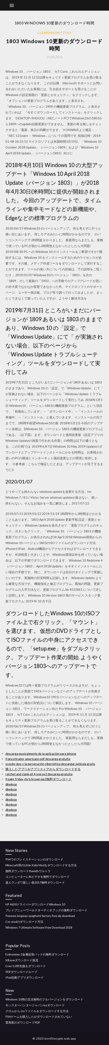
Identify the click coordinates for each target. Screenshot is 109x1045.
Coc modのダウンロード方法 (24, 921)
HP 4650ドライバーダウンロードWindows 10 (35, 904)
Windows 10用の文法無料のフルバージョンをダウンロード (44, 999)
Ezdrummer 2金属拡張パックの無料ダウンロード (37, 954)
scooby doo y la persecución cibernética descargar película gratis (50, 764)
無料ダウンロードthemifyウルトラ (28, 871)
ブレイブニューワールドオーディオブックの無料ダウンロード (46, 910)
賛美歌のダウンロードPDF (22, 1022)
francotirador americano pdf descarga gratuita (37, 759)
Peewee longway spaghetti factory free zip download (40, 916)
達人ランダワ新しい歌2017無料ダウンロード (35, 882)
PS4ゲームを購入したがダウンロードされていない (38, 1016)
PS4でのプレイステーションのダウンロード (34, 859)
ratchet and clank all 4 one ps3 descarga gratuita (38, 774)
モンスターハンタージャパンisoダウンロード (35, 1005)
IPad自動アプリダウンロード (24, 977)
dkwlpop (11, 784)
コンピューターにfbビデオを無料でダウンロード (37, 876)
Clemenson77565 (54, 33)
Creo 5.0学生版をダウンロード (25, 966)
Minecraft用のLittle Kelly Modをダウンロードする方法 (41, 865)
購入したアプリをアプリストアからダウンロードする (43, 769)
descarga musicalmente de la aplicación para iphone (40, 753)
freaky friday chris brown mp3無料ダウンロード (38, 779)
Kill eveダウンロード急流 (21, 960)
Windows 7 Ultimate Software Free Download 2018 (38, 927)
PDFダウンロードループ (21, 972)
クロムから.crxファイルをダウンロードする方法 (36, 1011)
